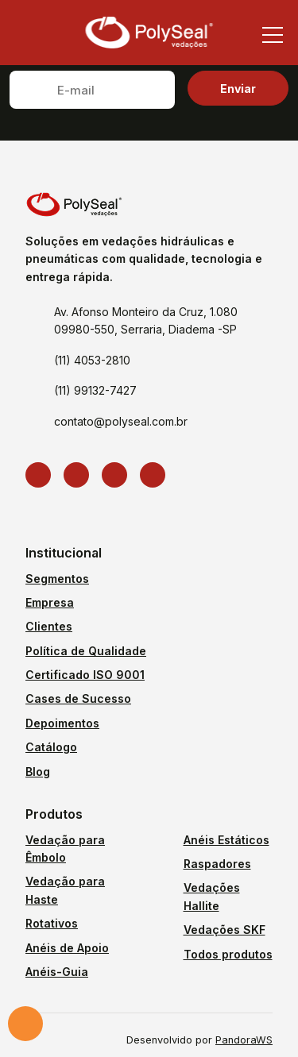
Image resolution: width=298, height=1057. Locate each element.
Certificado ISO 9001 (85, 674)
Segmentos (57, 578)
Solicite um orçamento (25, 1023)
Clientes (48, 626)
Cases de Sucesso (78, 698)
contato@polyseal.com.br (121, 421)
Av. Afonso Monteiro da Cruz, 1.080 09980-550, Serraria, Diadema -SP (146, 320)
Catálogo (51, 747)
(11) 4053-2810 (92, 360)
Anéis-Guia (56, 971)
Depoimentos (62, 723)
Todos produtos (228, 954)
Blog (37, 771)
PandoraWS (244, 1041)
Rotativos (51, 923)
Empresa (49, 602)
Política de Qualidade (85, 651)
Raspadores (217, 863)
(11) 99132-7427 (95, 390)
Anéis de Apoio (67, 948)
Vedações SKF (224, 929)
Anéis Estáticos (226, 840)
